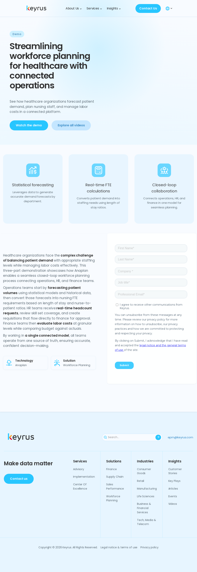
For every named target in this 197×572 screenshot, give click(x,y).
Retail (140, 481)
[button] (74, 8)
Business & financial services (144, 508)
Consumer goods (144, 471)
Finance (111, 469)
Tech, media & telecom (146, 522)
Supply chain (115, 477)
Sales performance (115, 486)
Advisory (78, 469)
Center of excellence (80, 486)
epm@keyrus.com (180, 437)
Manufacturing (147, 489)
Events (172, 496)
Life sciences (145, 496)
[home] (42, 8)
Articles (173, 489)
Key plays (174, 481)
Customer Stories (175, 471)
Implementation (84, 477)
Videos (172, 504)
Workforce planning (113, 498)
